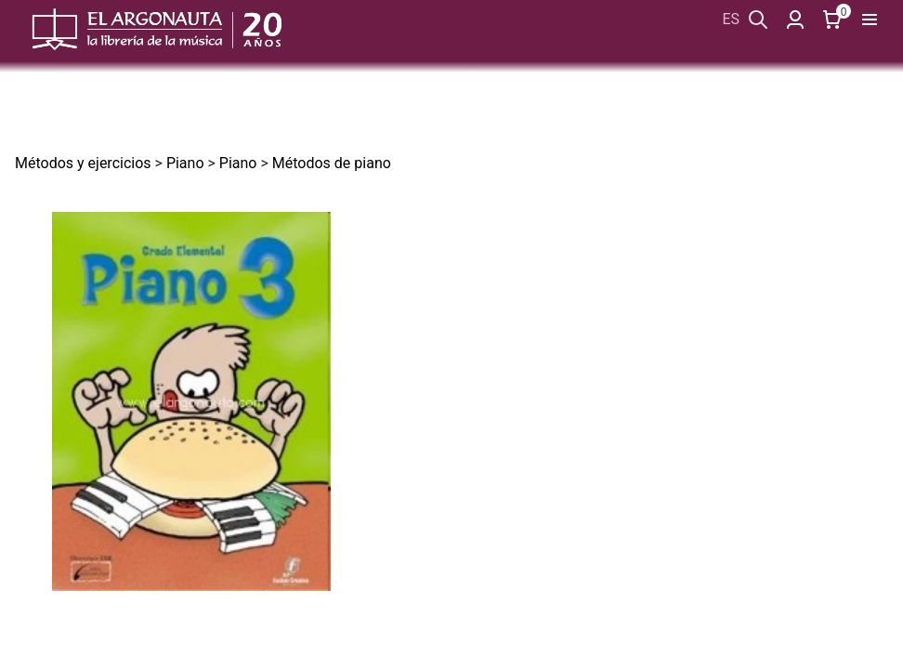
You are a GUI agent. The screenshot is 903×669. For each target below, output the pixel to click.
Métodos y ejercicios (83, 163)
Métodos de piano (331, 163)
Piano (185, 163)
